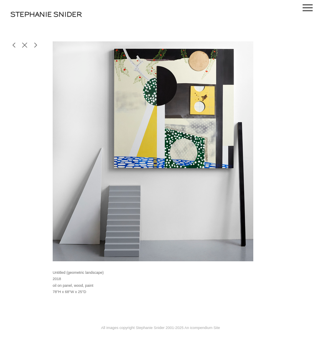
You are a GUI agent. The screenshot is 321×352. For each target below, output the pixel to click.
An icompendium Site (202, 328)
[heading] (46, 14)
